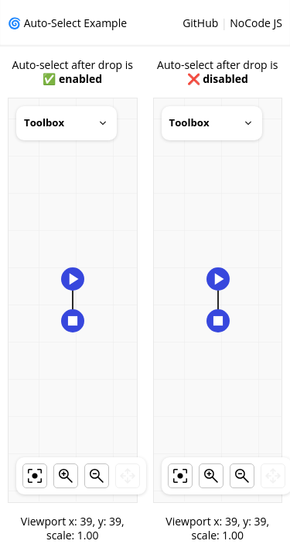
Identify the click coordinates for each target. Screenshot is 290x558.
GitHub (200, 23)
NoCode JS (256, 23)
